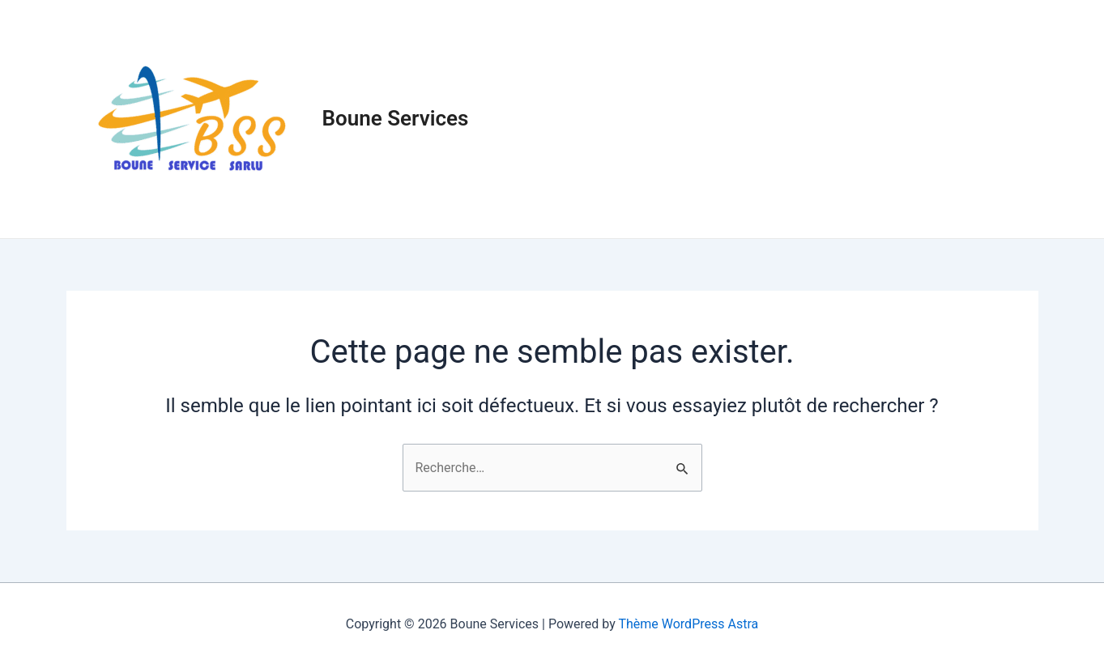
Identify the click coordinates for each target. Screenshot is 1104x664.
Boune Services (395, 118)
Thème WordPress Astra (688, 624)
